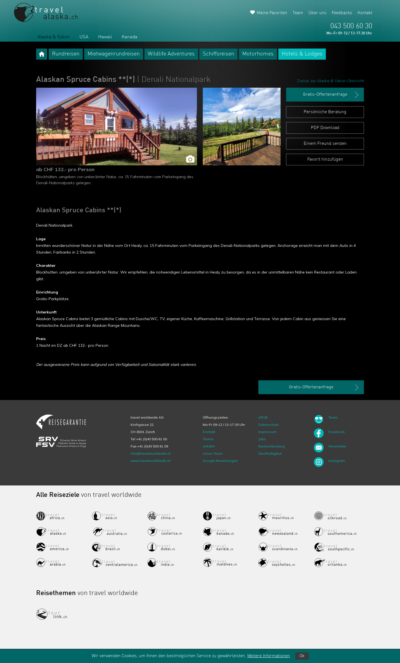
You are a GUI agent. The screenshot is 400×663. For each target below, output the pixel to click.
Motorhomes (258, 54)
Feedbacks (342, 13)
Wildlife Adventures (171, 54)
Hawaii (105, 37)
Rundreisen (65, 54)
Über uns (317, 13)
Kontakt (365, 13)
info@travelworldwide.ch (151, 453)
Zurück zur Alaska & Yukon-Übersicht (330, 80)
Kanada (130, 37)
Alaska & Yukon (54, 37)
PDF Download (325, 128)
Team (297, 13)
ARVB (263, 417)
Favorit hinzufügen (325, 159)
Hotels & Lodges (302, 54)
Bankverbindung (271, 446)
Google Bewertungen (220, 461)
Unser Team (212, 453)
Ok (301, 656)
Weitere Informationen (268, 656)
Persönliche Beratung (325, 112)
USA (83, 37)
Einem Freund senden (325, 143)
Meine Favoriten (272, 13)
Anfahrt (209, 446)
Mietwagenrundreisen (114, 54)
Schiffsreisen (218, 54)
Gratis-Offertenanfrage (331, 95)
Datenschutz (268, 424)
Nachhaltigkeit (270, 453)
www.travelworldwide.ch (151, 461)
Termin (208, 439)
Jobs (262, 439)
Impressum (267, 432)
